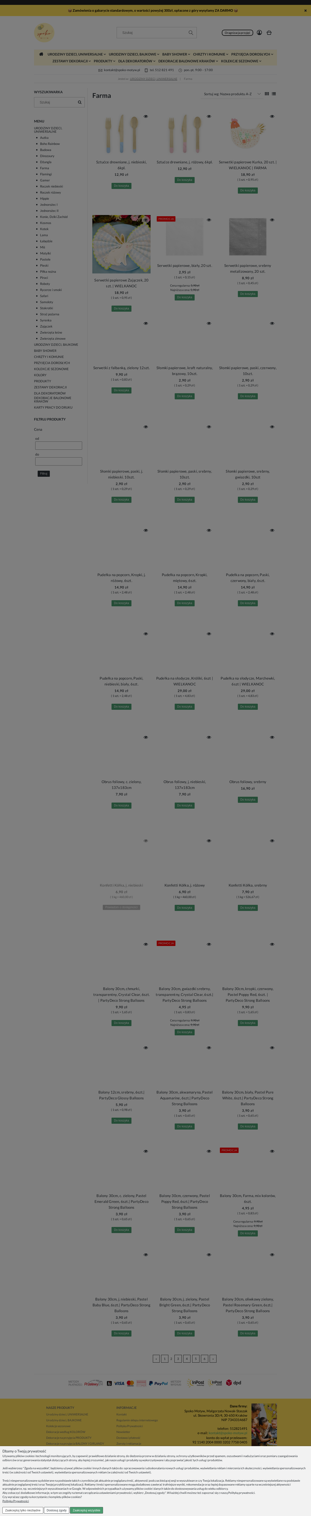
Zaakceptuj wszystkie (86, 1510)
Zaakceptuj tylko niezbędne (22, 1510)
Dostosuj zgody (57, 1510)
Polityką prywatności (241, 1493)
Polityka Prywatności (15, 1501)
